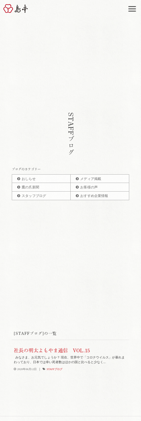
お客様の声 (89, 187)
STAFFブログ (55, 369)
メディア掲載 (90, 179)
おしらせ (29, 179)
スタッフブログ (34, 196)
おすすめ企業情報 (94, 196)
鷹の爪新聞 (30, 187)
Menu (133, 6)
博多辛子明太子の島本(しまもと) (18, 8)
